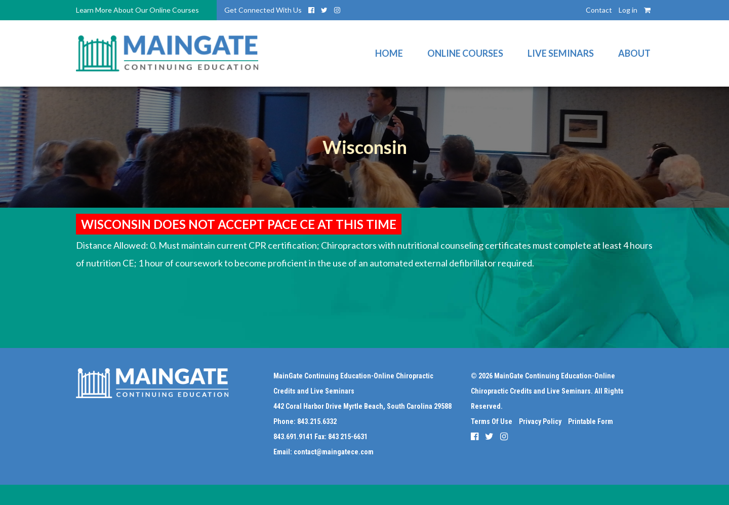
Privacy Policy (540, 421)
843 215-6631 (348, 437)
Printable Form (590, 421)
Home (389, 53)
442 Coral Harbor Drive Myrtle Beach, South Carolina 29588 (362, 406)
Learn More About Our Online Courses (137, 10)
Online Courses (465, 53)
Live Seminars (561, 53)
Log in (628, 10)
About (634, 53)
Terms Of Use (491, 421)
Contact (599, 10)
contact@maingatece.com (334, 452)
